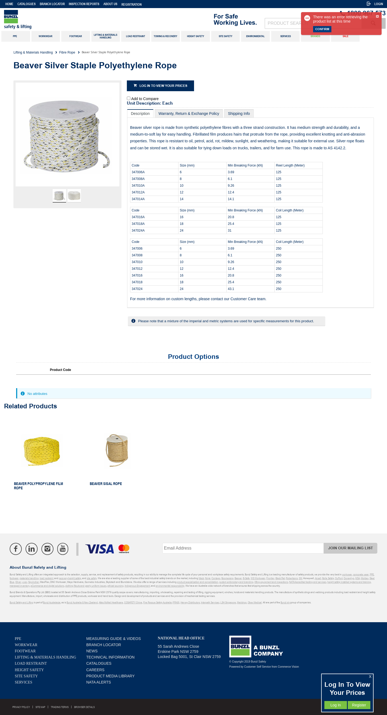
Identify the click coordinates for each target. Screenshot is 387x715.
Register (359, 705)
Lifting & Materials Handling (45, 657)
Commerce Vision (288, 666)
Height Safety (29, 670)
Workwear (26, 645)
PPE (18, 639)
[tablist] (250, 208)
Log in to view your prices (163, 86)
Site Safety (26, 676)
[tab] (140, 113)
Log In (335, 705)
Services (23, 682)
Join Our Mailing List (350, 548)
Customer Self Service (257, 666)
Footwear (25, 651)
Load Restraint (31, 663)
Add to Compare (145, 99)
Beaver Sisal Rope (106, 484)
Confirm (322, 29)
